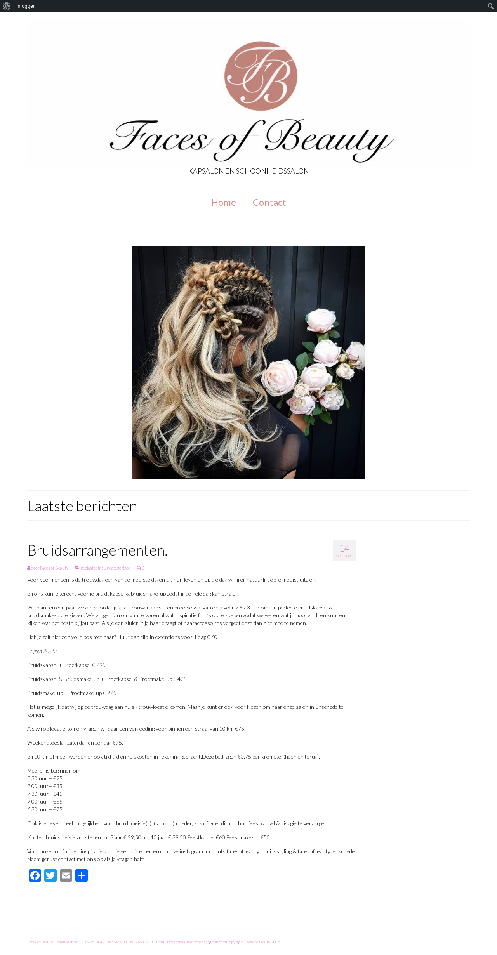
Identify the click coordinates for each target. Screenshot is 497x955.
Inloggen (26, 6)
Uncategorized (117, 567)
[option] (248, 362)
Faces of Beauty (54, 567)
